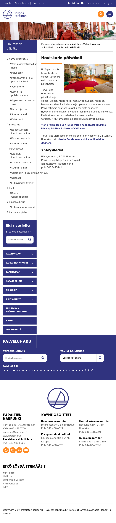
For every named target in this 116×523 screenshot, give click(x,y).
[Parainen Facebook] (69, 3)
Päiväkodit (17, 72)
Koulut (12, 188)
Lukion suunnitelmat (23, 207)
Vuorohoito (17, 86)
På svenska (93, 3)
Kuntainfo (8, 472)
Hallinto (7, 476)
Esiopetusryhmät (21, 138)
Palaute (7, 3)
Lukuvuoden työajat (22, 183)
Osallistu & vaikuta (13, 480)
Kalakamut (17, 119)
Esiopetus (14, 124)
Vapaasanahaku (14, 351)
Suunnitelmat (19, 114)
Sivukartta (38, 3)
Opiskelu (16, 177)
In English (108, 3)
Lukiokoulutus (17, 202)
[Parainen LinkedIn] (78, 3)
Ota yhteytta (22, 3)
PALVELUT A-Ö (10, 366)
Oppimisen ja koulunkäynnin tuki (29, 172)
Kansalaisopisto (18, 212)
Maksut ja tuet (19, 109)
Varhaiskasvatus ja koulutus (67, 44)
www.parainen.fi (12, 435)
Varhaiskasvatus (18, 59)
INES (5, 487)
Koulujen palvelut (21, 162)
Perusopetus (16, 148)
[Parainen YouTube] (82, 3)
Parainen (45, 44)
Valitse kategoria (72, 351)
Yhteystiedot (10, 483)
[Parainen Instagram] (73, 3)
